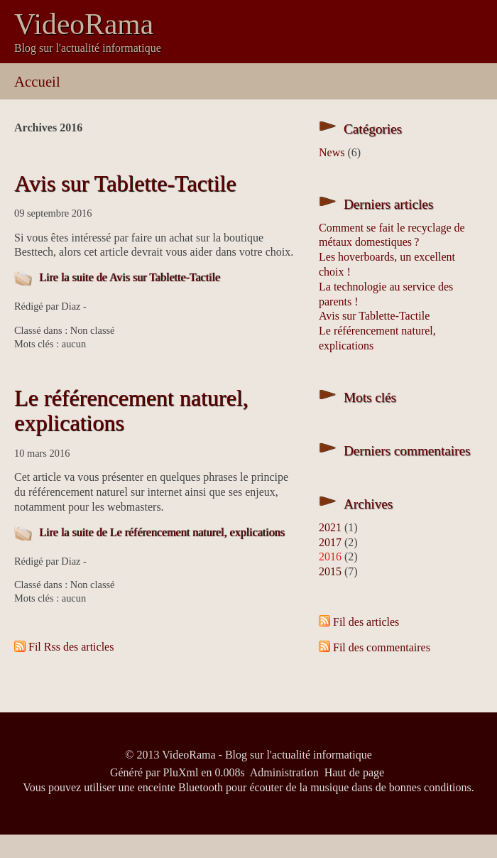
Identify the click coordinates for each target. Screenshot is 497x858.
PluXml (181, 772)
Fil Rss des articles (71, 647)
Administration (284, 772)
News (331, 152)
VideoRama (83, 24)
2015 (330, 571)
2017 (330, 542)
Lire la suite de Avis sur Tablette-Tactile (129, 277)
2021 (330, 527)
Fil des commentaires (381, 647)
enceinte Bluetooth (180, 787)
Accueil (37, 81)
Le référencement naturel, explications (131, 410)
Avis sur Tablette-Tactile (125, 183)
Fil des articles (366, 622)
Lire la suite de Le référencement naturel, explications (162, 532)
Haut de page (354, 772)
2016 (330, 556)
